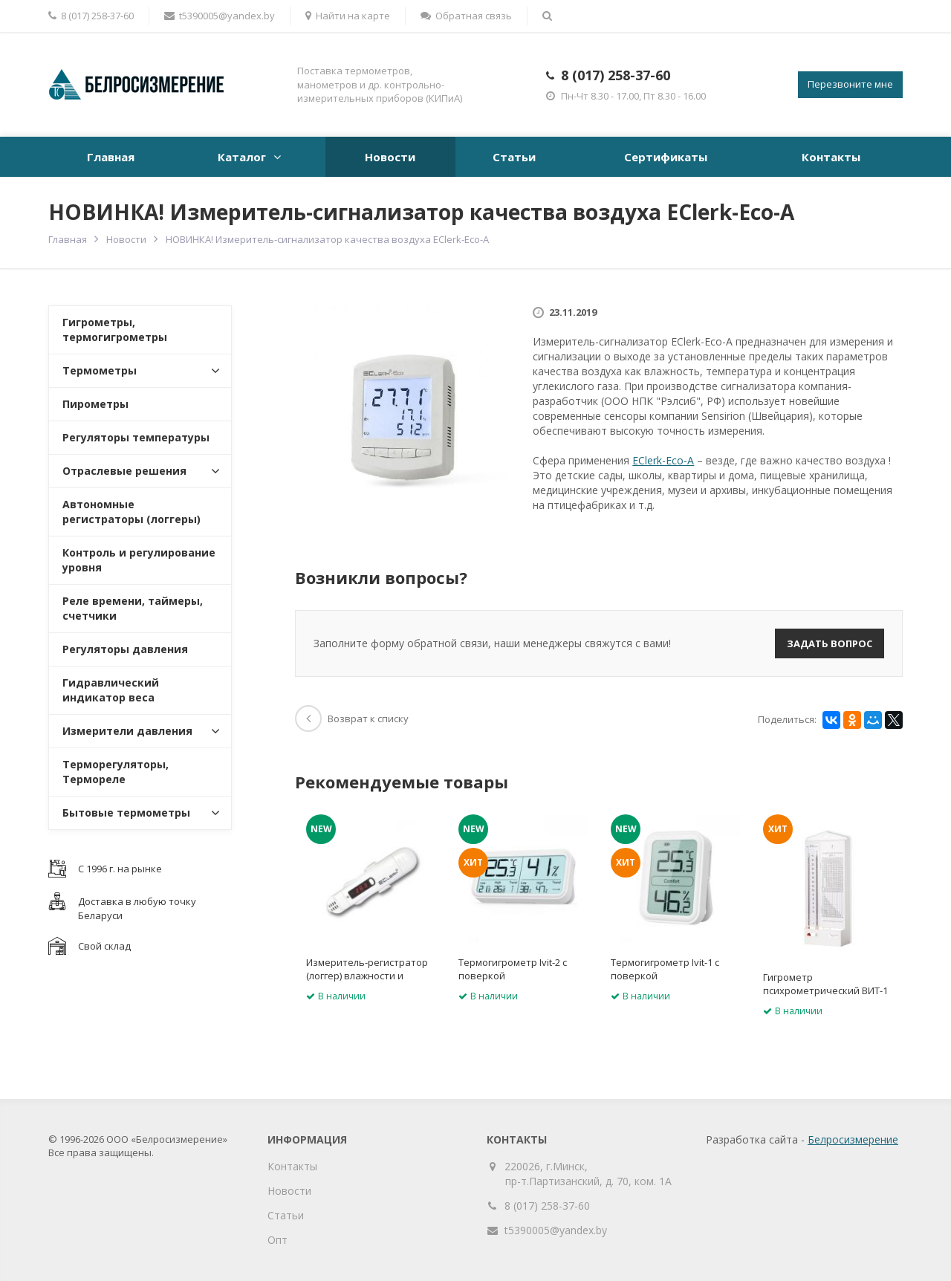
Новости (390, 156)
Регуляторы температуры (136, 437)
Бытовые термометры (126, 812)
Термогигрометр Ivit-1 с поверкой (665, 969)
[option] (371, 912)
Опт (277, 1240)
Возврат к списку (352, 718)
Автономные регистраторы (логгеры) (131, 511)
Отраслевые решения (124, 471)
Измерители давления (127, 731)
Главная (110, 156)
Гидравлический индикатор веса (110, 689)
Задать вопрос (829, 643)
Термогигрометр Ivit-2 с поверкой (512, 969)
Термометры (99, 370)
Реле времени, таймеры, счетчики (132, 608)
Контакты (831, 156)
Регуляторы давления (125, 649)
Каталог (242, 156)
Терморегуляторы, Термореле (115, 771)
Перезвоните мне (850, 84)
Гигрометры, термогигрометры (114, 329)
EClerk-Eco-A (663, 460)
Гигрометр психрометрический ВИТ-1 (825, 983)
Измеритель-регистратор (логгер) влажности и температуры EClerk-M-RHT (370, 976)
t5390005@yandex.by (219, 15)
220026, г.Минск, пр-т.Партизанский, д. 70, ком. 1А (588, 1173)
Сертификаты (665, 156)
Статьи (514, 156)
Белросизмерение (853, 1139)
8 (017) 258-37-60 (615, 75)
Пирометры (95, 404)
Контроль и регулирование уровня (138, 559)
